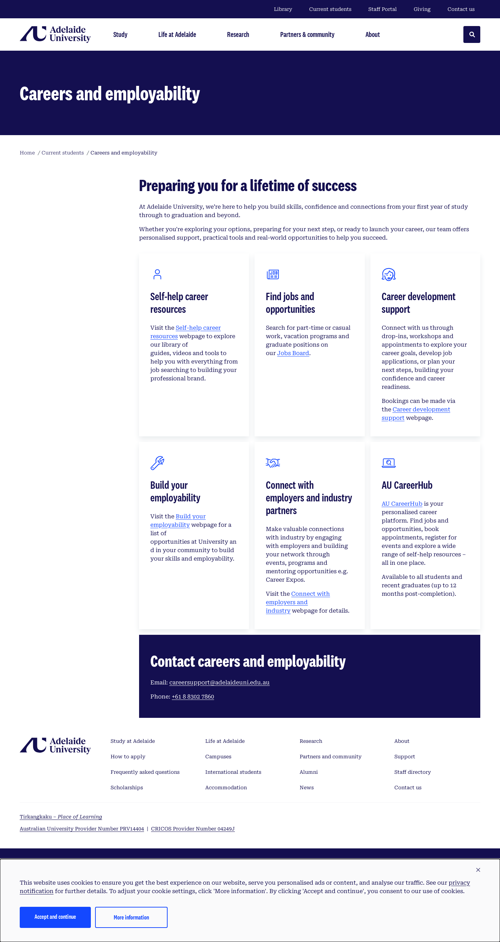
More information (131, 917)
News (307, 787)
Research (311, 741)
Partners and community (331, 756)
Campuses (218, 756)
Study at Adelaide (133, 741)
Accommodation (226, 787)
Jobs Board (293, 353)
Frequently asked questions (145, 772)
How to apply (128, 756)
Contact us (461, 9)
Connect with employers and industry (298, 602)
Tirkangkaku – (61, 817)
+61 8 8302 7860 (193, 696)
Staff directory (412, 772)
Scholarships (127, 787)
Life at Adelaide (225, 741)
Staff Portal (382, 9)
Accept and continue (55, 916)
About (402, 741)
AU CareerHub (402, 503)
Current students (330, 9)
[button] (478, 870)
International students (233, 772)
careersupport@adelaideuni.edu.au (219, 682)
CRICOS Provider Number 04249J (193, 829)
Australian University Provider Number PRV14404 (82, 829)
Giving (422, 9)
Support (404, 756)
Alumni (309, 772)
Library (283, 9)
